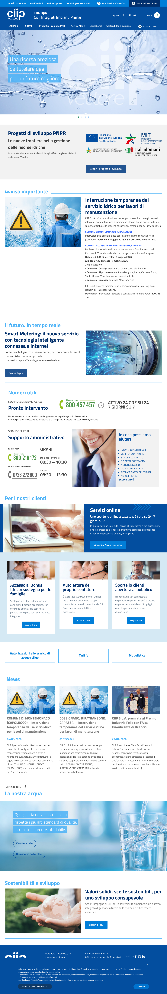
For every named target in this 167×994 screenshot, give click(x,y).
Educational (96, 26)
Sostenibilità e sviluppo (118, 26)
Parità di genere (54, 3)
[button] (148, 965)
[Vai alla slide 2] (81, 117)
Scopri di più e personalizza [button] (34, 986)
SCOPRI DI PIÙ (126, 479)
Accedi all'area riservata (108, 545)
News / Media (78, 26)
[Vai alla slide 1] (78, 117)
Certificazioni (36, 3)
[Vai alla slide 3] (85, 117)
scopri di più (16, 373)
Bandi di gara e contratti (78, 3)
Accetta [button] (141, 986)
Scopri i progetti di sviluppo (106, 169)
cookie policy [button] (54, 972)
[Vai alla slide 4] (88, 117)
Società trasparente (16, 3)
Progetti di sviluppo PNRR (52, 26)
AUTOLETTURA (84, 620)
